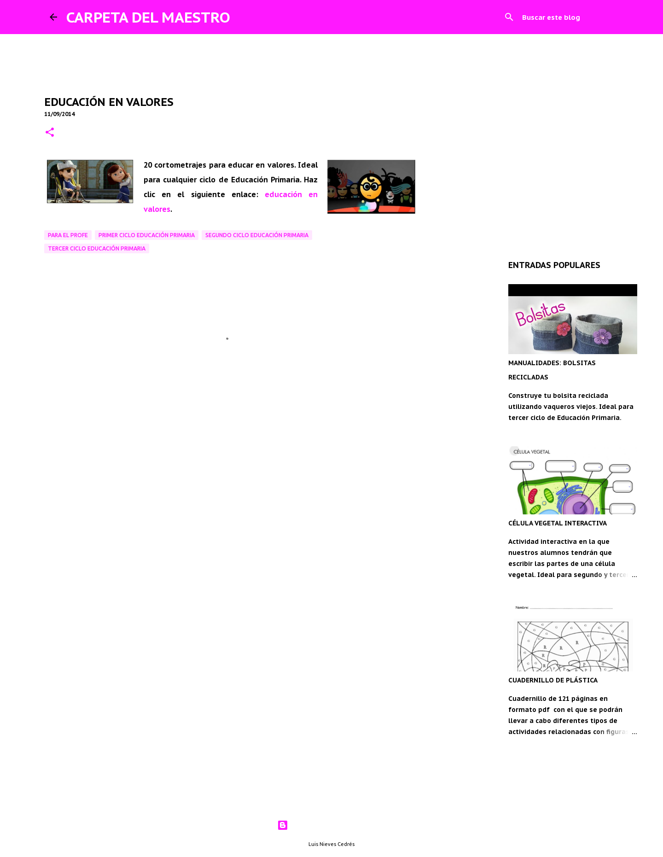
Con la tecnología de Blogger (331, 825)
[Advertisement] (231, 446)
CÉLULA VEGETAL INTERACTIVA (557, 523)
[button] (49, 133)
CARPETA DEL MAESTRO (148, 17)
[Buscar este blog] (566, 17)
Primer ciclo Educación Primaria (147, 235)
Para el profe (68, 235)
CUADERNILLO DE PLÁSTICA (553, 680)
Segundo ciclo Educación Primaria (256, 235)
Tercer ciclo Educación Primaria (96, 248)
